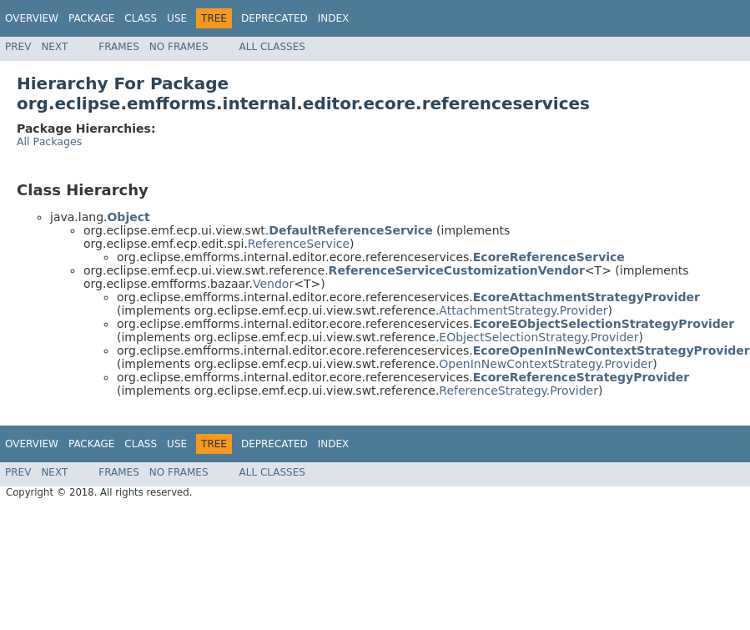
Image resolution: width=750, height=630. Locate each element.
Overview (31, 18)
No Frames (179, 47)
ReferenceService (299, 243)
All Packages (49, 141)
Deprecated (274, 18)
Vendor (273, 283)
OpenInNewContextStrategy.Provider (545, 363)
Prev (18, 47)
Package (91, 18)
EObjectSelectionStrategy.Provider (538, 337)
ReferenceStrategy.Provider (518, 390)
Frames (118, 47)
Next (54, 47)
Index (334, 18)
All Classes (272, 47)
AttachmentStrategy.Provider (523, 310)
